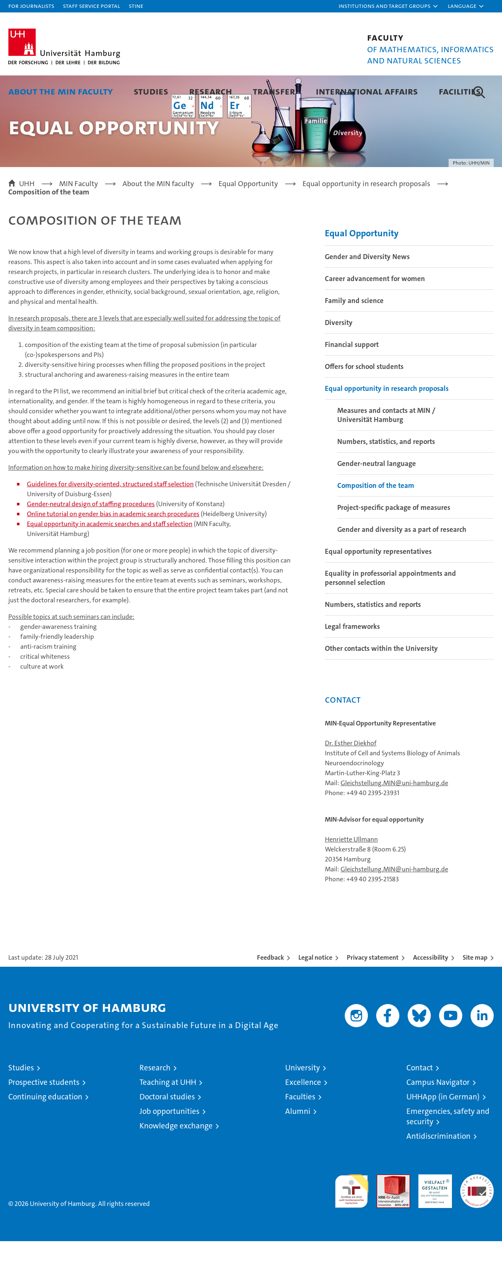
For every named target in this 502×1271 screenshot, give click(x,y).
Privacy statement (373, 987)
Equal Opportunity (362, 263)
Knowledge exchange (176, 1155)
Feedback (270, 987)
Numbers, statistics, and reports (386, 471)
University (302, 1097)
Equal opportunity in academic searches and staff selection (109, 553)
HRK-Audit (433, 1208)
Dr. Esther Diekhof (351, 773)
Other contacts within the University (381, 678)
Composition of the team (375, 515)
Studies (151, 91)
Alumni (297, 1141)
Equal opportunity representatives (378, 581)
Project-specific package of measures (393, 537)
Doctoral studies (167, 1126)
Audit (384, 1208)
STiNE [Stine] (136, 5)
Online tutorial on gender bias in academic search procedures (113, 543)
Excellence (303, 1112)
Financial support (352, 374)
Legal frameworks (352, 656)
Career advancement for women (375, 308)
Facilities (460, 91)
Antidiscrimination (438, 1166)
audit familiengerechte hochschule (351, 1217)
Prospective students (43, 1112)
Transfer (274, 91)
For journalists (31, 5)
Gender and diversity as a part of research (401, 559)
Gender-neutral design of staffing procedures (91, 533)
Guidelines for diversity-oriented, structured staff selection (110, 513)
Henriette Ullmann (351, 869)
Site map (475, 987)
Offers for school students (364, 396)
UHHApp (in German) (443, 1126)
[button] (389, 6)
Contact (419, 1097)
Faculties (300, 1126)
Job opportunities (169, 1141)
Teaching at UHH (167, 1112)
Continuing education (45, 1126)
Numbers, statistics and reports (373, 634)
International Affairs (367, 91)
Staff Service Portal (91, 5)
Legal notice (315, 987)
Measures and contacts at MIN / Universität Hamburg (386, 445)
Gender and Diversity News (367, 286)
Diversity (339, 352)
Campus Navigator (438, 1112)
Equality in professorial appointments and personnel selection (390, 608)
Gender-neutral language (376, 493)
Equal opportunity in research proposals (387, 418)
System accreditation (477, 1213)
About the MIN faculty (60, 91)
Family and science (354, 330)
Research (210, 91)
